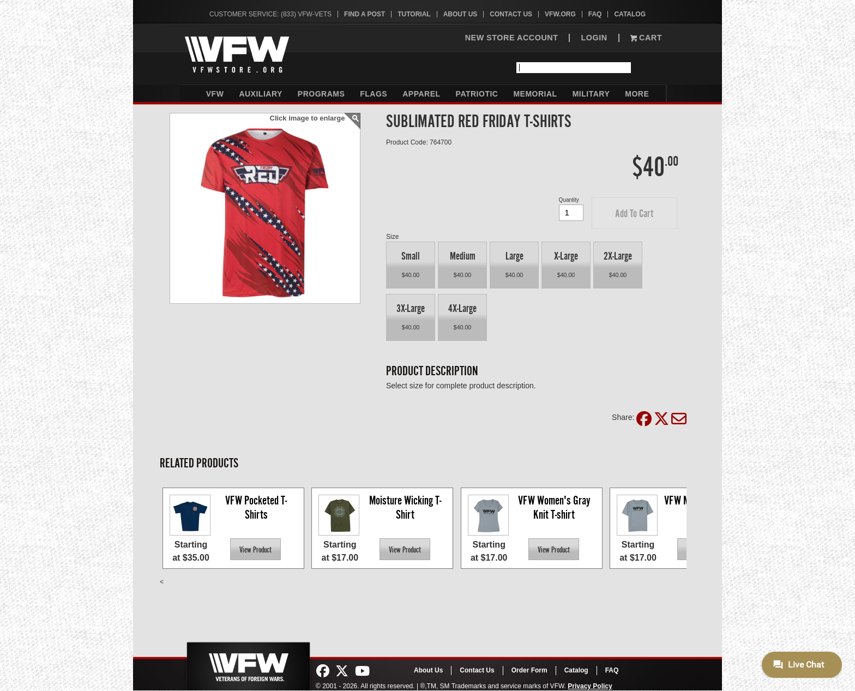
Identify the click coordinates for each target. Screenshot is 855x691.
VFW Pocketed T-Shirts (256, 507)
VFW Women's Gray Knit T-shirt (555, 507)
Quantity (569, 200)
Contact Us (511, 14)
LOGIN (594, 38)
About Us (460, 14)
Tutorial (414, 14)
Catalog (630, 14)
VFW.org (560, 14)
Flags (373, 93)
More (637, 93)
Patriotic (477, 93)
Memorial (535, 93)
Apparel (421, 93)
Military (591, 93)
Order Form (529, 670)
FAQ (595, 14)
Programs (321, 93)
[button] (634, 213)
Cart (646, 38)
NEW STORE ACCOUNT (511, 38)
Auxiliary (260, 93)
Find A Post (364, 14)
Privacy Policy (590, 686)
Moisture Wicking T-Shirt (405, 507)
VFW (215, 93)
